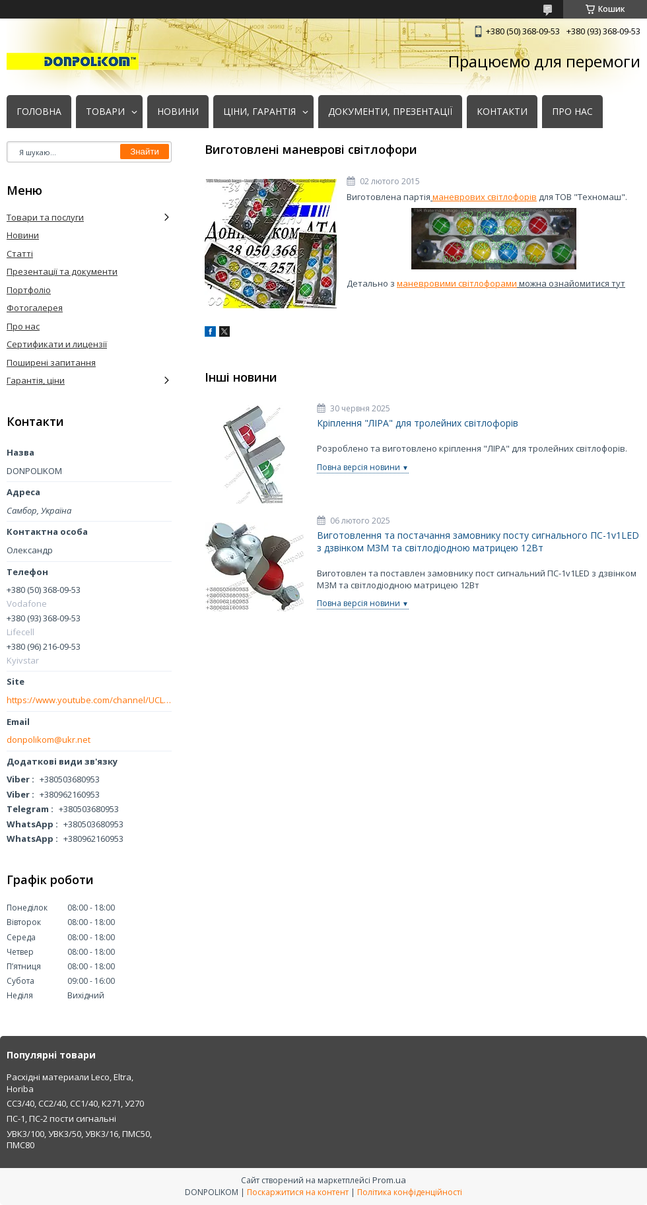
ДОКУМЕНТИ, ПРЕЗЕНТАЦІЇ (390, 112)
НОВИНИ (178, 112)
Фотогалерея (35, 308)
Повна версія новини (358, 467)
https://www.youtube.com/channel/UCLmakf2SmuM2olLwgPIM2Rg (89, 700)
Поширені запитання (51, 362)
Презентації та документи (62, 271)
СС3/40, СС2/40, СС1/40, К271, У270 (75, 1103)
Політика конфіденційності (409, 1192)
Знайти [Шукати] (144, 151)
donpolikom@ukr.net (48, 739)
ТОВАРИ (105, 112)
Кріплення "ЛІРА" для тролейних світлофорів (417, 423)
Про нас (23, 326)
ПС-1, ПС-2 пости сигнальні (61, 1118)
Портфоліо (29, 290)
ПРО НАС (572, 112)
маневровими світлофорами (457, 283)
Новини (23, 235)
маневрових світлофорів (484, 197)
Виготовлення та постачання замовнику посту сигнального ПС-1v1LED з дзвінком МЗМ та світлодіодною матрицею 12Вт (478, 542)
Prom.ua (389, 1180)
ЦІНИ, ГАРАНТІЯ (259, 112)
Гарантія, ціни (36, 380)
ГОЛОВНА (39, 112)
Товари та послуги (45, 217)
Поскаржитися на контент (298, 1192)
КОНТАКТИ (502, 112)
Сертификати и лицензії (57, 344)
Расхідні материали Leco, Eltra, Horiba (70, 1083)
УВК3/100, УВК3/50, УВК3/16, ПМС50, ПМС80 (79, 1140)
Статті (20, 253)
